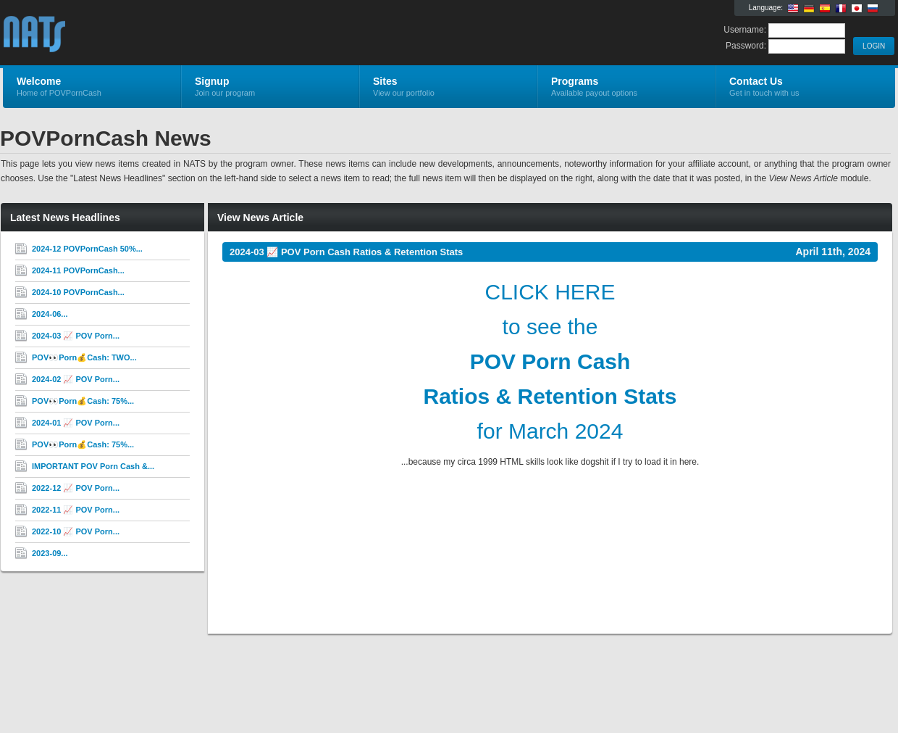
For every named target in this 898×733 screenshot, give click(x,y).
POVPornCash (176, 33)
